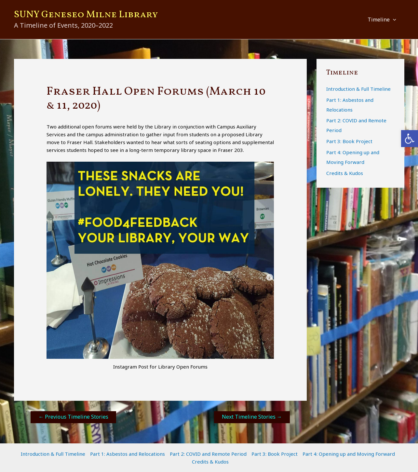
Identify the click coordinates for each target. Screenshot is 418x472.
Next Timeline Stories (252, 416)
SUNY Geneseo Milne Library (86, 14)
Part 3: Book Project (349, 141)
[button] (393, 19)
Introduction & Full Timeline (358, 89)
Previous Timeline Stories (73, 416)
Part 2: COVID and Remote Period (208, 454)
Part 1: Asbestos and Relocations (127, 454)
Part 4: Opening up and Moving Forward (349, 454)
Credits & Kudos (344, 173)
